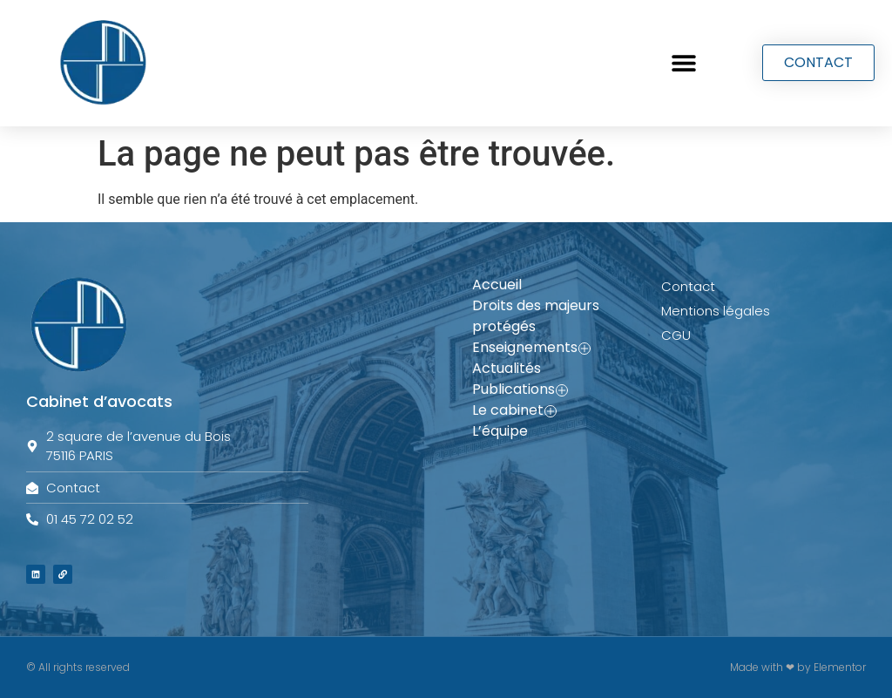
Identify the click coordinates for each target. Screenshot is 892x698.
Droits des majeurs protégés (535, 315)
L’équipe (500, 431)
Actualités (506, 368)
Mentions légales (715, 311)
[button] (683, 63)
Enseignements (531, 347)
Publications (520, 389)
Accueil (497, 284)
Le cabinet (514, 410)
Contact (688, 286)
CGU (676, 335)
